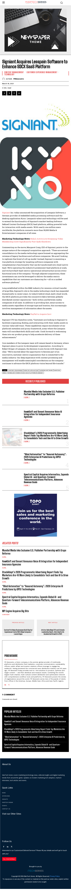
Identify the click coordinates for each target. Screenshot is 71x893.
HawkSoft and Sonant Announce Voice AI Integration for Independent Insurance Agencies (43, 414)
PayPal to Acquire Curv (40, 314)
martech (57, 370)
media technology (9, 372)
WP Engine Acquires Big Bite (15, 611)
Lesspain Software (46, 370)
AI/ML (26, 397)
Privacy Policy (55, 880)
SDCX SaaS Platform (29, 372)
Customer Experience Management (42, 72)
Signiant (6, 212)
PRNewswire (18, 79)
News (18, 372)
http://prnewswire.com (10, 663)
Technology (9, 74)
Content (6, 614)
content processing (15, 370)
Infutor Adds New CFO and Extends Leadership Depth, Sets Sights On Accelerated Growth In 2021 (52, 636)
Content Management (14, 72)
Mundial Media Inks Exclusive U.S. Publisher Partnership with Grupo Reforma (44, 393)
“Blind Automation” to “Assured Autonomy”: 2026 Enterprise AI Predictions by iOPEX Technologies (45, 457)
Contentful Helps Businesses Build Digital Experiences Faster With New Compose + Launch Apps (18, 636)
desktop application (31, 370)
